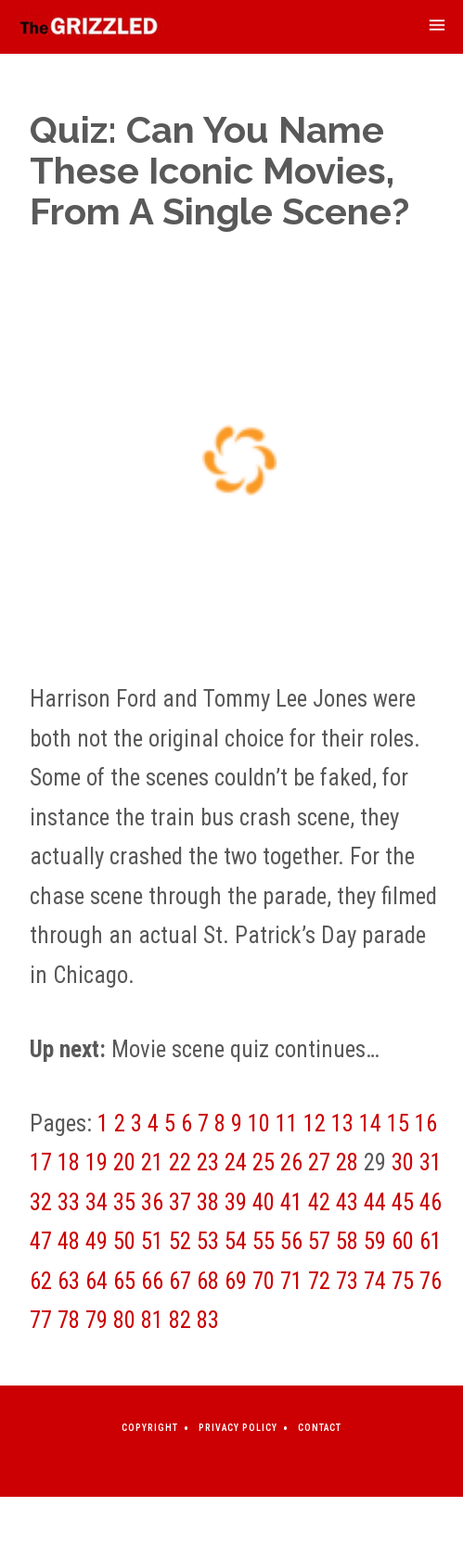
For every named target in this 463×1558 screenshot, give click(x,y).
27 (319, 1162)
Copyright (150, 1428)
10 (259, 1123)
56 (291, 1241)
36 (152, 1202)
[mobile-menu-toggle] (437, 27)
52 (180, 1241)
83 (208, 1320)
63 (69, 1281)
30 (403, 1162)
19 (96, 1162)
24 (236, 1162)
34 (96, 1202)
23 (208, 1162)
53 (208, 1241)
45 (403, 1202)
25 (263, 1162)
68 (208, 1281)
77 (41, 1320)
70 (263, 1281)
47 (41, 1241)
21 (152, 1162)
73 (347, 1281)
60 (403, 1241)
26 (291, 1162)
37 (180, 1202)
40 (263, 1202)
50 (124, 1241)
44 (375, 1202)
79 (96, 1320)
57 (319, 1241)
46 (430, 1202)
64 (96, 1281)
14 (370, 1123)
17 (41, 1162)
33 (69, 1202)
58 (347, 1241)
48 (69, 1241)
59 (375, 1241)
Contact (319, 1428)
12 (314, 1123)
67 (180, 1281)
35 (124, 1202)
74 (375, 1281)
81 (152, 1320)
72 (319, 1281)
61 (430, 1241)
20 (124, 1162)
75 (403, 1281)
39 (236, 1202)
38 (208, 1202)
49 (96, 1241)
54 (236, 1241)
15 (398, 1123)
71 (291, 1281)
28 (347, 1162)
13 (342, 1123)
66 (152, 1281)
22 (180, 1162)
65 (124, 1281)
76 (430, 1281)
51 (152, 1241)
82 (180, 1320)
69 (236, 1281)
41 (291, 1202)
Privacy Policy (238, 1428)
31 (430, 1162)
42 (319, 1202)
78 (69, 1320)
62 (41, 1281)
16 (426, 1123)
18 (69, 1162)
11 (287, 1123)
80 (124, 1320)
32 (41, 1202)
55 (263, 1241)
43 (347, 1202)
